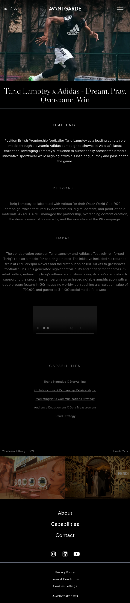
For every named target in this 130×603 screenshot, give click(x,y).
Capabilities (65, 524)
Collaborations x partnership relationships (65, 395)
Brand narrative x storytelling (65, 386)
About (65, 513)
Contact (65, 535)
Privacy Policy (65, 572)
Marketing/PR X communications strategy (65, 403)
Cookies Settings (65, 586)
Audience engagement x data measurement (65, 412)
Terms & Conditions (65, 579)
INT (6, 8)
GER (16, 8)
